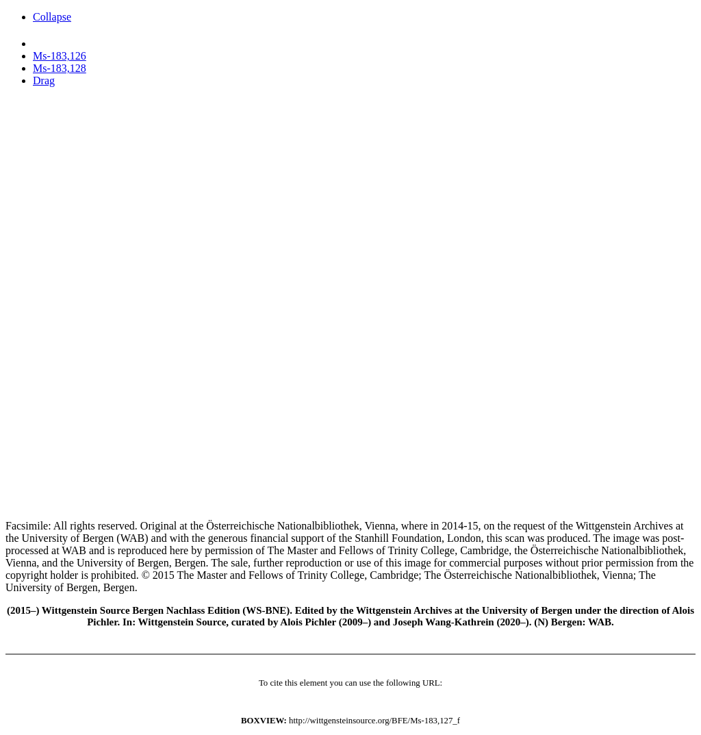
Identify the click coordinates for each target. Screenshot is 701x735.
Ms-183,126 (59, 56)
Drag (44, 80)
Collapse (52, 17)
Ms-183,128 (59, 68)
